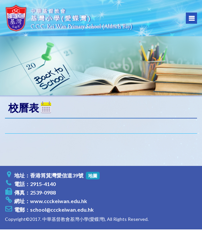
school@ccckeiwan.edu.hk (62, 209)
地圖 (92, 175)
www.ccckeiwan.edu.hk (58, 201)
